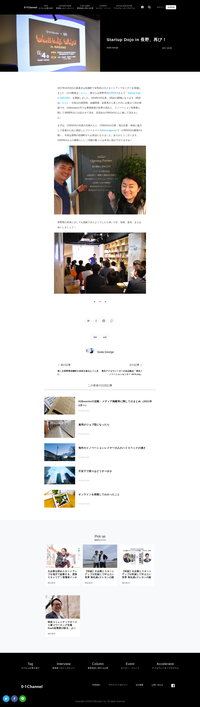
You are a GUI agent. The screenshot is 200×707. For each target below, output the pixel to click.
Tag (46, 7)
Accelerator (124, 7)
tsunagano (109, 130)
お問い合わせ (157, 685)
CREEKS (113, 93)
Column (85, 7)
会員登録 (171, 7)
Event (103, 7)
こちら (81, 93)
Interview (65, 7)
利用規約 (96, 685)
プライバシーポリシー (117, 685)
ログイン (160, 7)
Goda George (112, 48)
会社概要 (139, 685)
